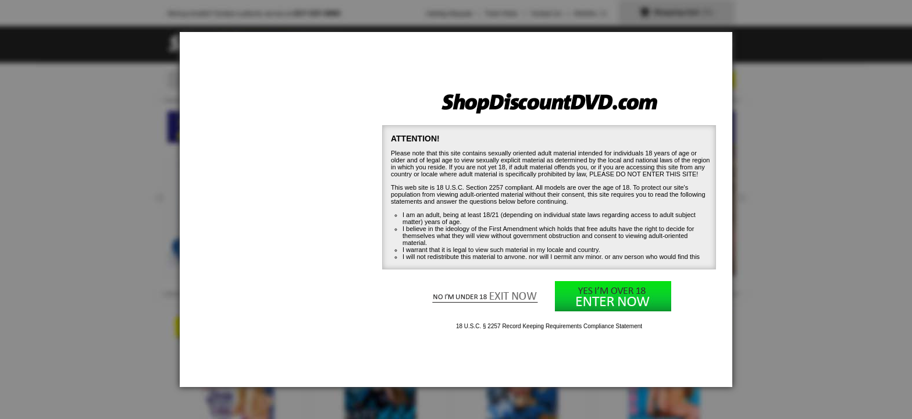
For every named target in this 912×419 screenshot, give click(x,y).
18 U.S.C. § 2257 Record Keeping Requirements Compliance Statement (549, 326)
